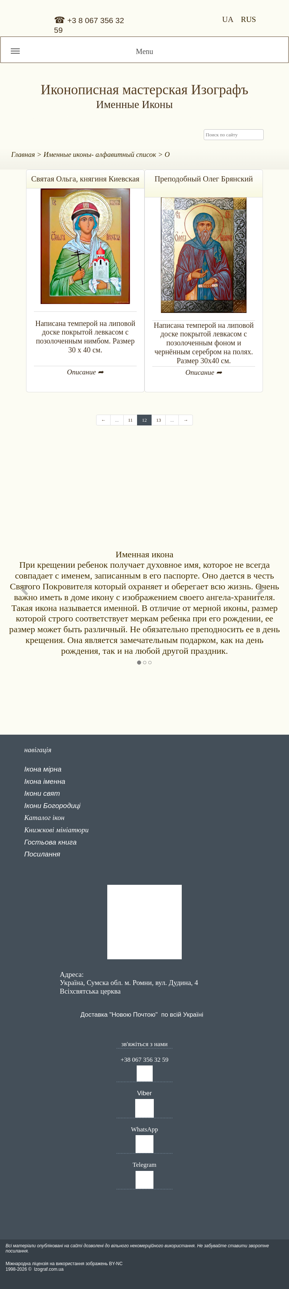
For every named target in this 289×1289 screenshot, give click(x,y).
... (117, 420)
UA (229, 19)
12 (144, 420)
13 (158, 420)
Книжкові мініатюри (56, 830)
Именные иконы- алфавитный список (100, 154)
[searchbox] (234, 134)
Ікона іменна (44, 781)
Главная (23, 154)
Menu (82, 55)
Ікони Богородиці (52, 806)
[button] (26, 590)
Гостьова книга (50, 842)
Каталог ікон (44, 817)
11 (130, 420)
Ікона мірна (42, 769)
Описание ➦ (85, 372)
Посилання (42, 854)
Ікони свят (42, 793)
